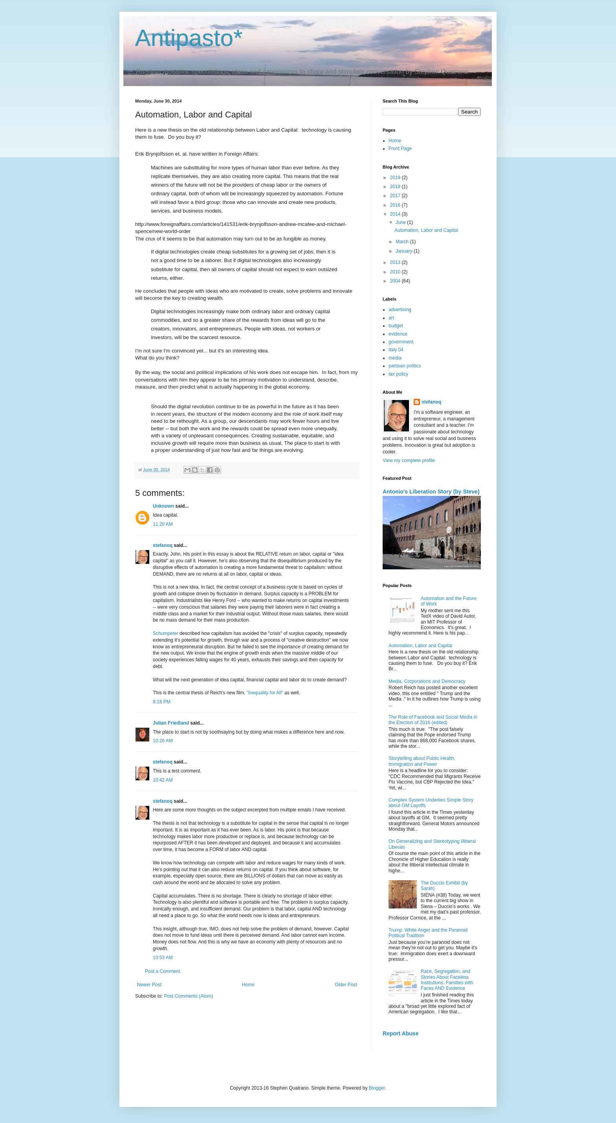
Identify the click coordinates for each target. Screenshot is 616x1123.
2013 (396, 262)
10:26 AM (163, 740)
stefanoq (162, 545)
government (401, 342)
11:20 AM (163, 524)
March (403, 241)
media (395, 358)
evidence (398, 334)
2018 (396, 186)
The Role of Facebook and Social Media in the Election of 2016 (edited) (433, 719)
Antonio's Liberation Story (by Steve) (431, 491)
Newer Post (149, 984)
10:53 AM (163, 957)
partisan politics (405, 366)
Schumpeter (165, 633)
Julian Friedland (171, 723)
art (391, 318)
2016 (396, 205)
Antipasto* (189, 38)
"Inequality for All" (264, 692)
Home (248, 984)
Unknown (163, 506)
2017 (396, 195)
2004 (396, 281)
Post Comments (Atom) (188, 996)
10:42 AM (163, 780)
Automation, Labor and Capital (426, 230)
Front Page (400, 148)
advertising (400, 309)
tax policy (398, 374)
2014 (396, 214)
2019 (396, 177)
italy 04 (396, 349)
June (401, 222)
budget (396, 325)
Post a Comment (162, 971)
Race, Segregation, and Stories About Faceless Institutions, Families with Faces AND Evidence (447, 980)
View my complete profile (409, 460)
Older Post (346, 984)
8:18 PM (161, 702)
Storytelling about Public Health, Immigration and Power (422, 761)
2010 (396, 272)
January (405, 251)
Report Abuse (400, 1033)
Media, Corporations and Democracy (427, 681)
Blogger (377, 1088)
